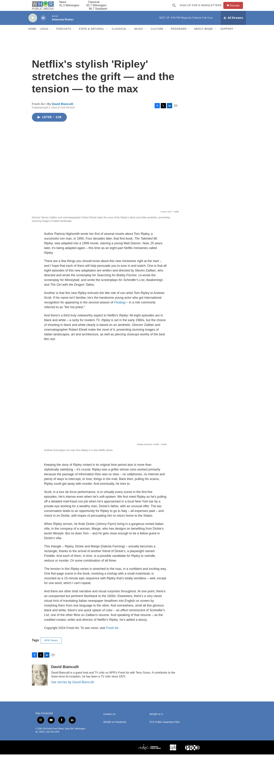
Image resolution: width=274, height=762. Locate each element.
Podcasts (63, 36)
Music (138, 36)
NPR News (51, 648)
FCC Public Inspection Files (165, 729)
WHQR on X (156, 721)
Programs (179, 36)
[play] (33, 26)
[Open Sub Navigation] (51, 36)
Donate (236, 9)
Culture (157, 36)
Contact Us (109, 721)
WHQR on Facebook (114, 729)
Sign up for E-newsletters (202, 9)
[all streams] (233, 25)
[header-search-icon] (175, 9)
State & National (91, 36)
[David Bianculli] (40, 682)
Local (44, 36)
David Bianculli (62, 111)
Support (226, 36)
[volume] (43, 25)
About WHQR (203, 36)
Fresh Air (112, 635)
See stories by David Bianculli (72, 689)
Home (32, 36)
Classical (119, 36)
